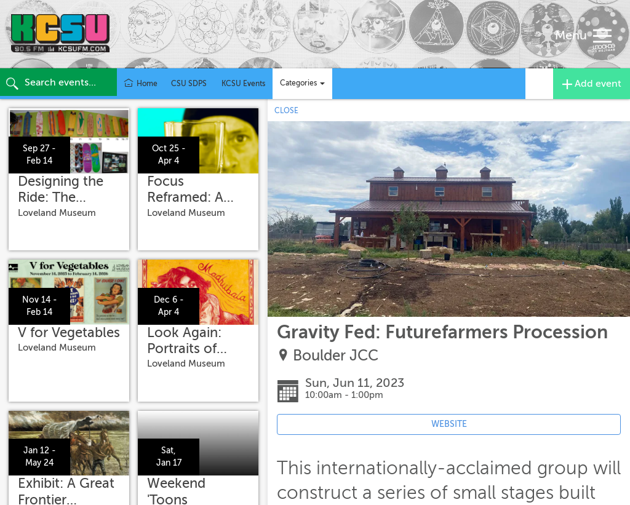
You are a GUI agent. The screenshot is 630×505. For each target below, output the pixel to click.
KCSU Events (243, 83)
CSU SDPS (189, 83)
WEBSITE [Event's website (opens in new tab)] (449, 424)
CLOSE (286, 110)
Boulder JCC (335, 356)
